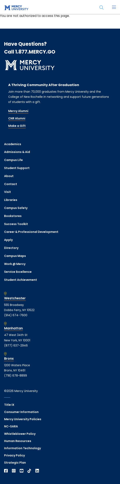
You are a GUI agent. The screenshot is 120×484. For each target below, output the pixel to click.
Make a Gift (17, 126)
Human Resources (17, 441)
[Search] (101, 7)
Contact (10, 184)
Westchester (15, 298)
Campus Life (13, 160)
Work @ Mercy (14, 264)
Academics (12, 144)
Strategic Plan (15, 463)
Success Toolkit (16, 224)
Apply (8, 240)
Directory (11, 248)
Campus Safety (16, 208)
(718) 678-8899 (15, 375)
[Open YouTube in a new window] (21, 471)
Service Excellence (18, 272)
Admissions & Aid (17, 152)
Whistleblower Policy (20, 434)
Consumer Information (21, 412)
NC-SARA (11, 426)
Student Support (17, 168)
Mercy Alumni (18, 111)
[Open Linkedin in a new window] (37, 471)
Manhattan (13, 328)
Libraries (10, 200)
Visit (7, 192)
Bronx (9, 359)
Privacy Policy (14, 455)
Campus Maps (15, 256)
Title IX (9, 405)
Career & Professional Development (31, 232)
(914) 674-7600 (15, 315)
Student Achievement (20, 280)
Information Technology (22, 448)
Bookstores (13, 216)
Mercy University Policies (22, 419)
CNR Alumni (16, 118)
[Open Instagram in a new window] (14, 471)
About (9, 176)
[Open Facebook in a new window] (6, 471)
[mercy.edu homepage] (16, 8)
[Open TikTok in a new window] (29, 471)
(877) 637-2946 (16, 345)
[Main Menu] (114, 7)
